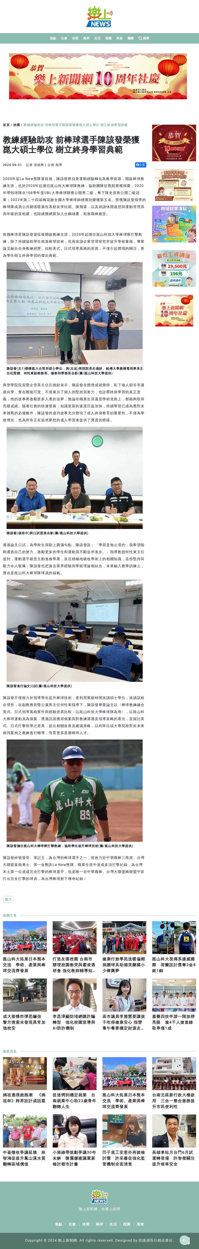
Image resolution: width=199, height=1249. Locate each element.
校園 (108, 38)
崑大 (8, 899)
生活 (97, 38)
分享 (140, 164)
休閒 (75, 38)
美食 (119, 38)
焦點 (53, 38)
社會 (64, 38)
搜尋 (144, 38)
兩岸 (86, 38)
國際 (130, 38)
